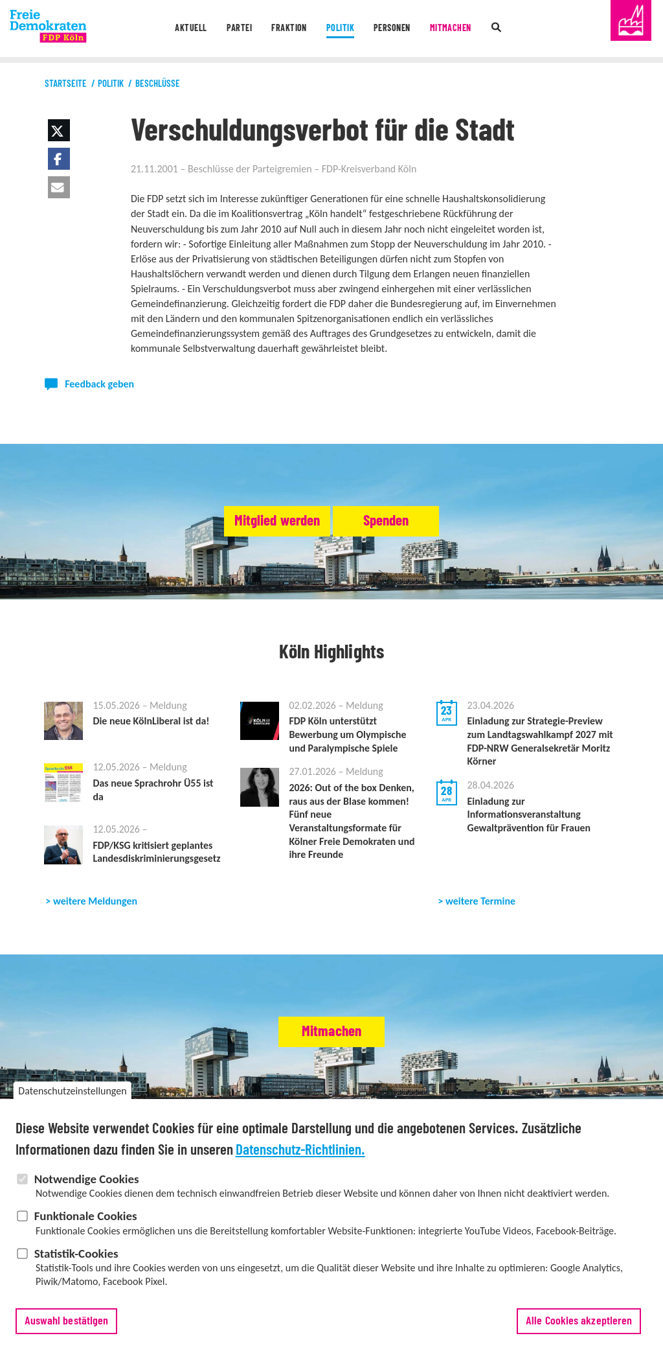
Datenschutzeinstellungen (72, 1093)
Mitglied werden (252, 521)
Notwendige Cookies (86, 1180)
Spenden (410, 521)
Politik (339, 29)
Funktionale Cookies (85, 1217)
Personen (394, 29)
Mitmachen (456, 29)
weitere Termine (480, 917)
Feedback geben (99, 384)
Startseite (66, 84)
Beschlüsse (157, 84)
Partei (234, 29)
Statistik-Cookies (76, 1254)
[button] (59, 130)
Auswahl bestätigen (67, 1322)
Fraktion (286, 29)
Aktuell (182, 29)
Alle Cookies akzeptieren (579, 1322)
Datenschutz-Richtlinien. (300, 1151)
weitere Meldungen (95, 917)
